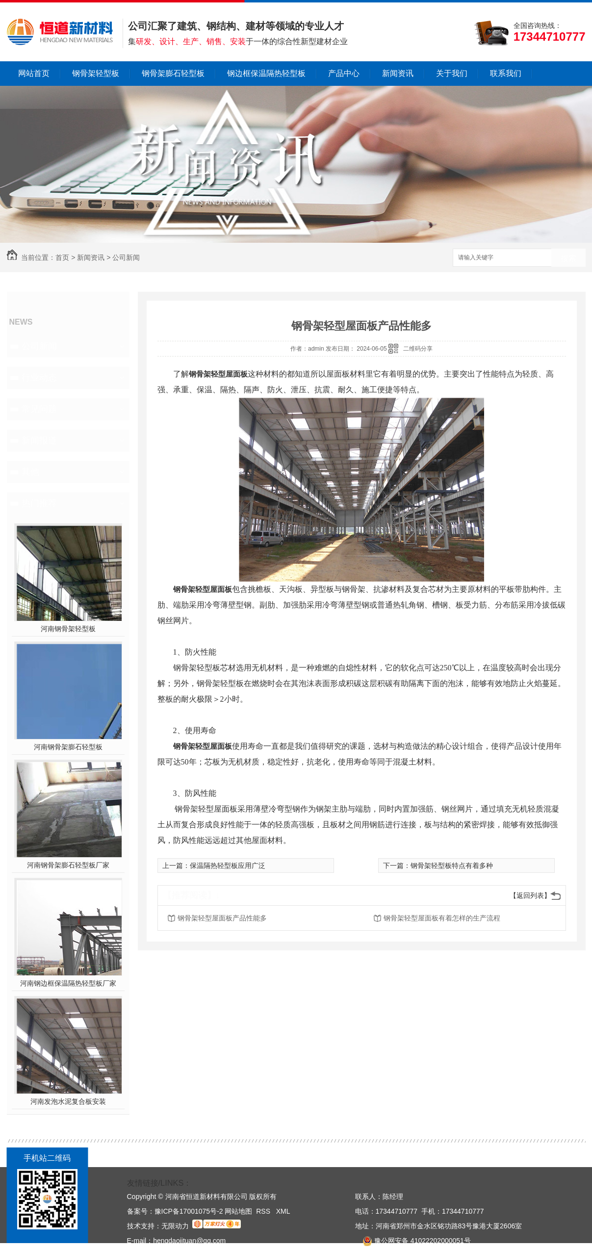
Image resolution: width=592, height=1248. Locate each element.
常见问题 (39, 409)
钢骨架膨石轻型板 (173, 73)
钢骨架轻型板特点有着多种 (452, 865)
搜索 (568, 258)
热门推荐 (39, 503)
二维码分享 (418, 348)
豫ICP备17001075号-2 (188, 1211)
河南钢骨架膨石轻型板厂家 (68, 865)
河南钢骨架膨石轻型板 (68, 747)
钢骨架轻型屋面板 (218, 374)
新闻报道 (39, 440)
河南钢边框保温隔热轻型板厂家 (68, 983)
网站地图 (238, 1211)
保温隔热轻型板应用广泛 (227, 865)
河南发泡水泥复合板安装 (68, 1101)
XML (283, 1211)
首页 (62, 257)
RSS (264, 1211)
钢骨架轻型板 (95, 73)
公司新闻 (126, 257)
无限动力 (175, 1226)
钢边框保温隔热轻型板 (266, 73)
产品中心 (344, 73)
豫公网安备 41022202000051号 (413, 1241)
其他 (30, 472)
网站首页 (34, 73)
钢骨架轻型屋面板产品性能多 (222, 918)
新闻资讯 (397, 73)
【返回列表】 (530, 895)
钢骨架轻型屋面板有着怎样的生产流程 (442, 918)
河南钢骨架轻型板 (68, 629)
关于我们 (451, 73)
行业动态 (39, 377)
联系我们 (505, 73)
